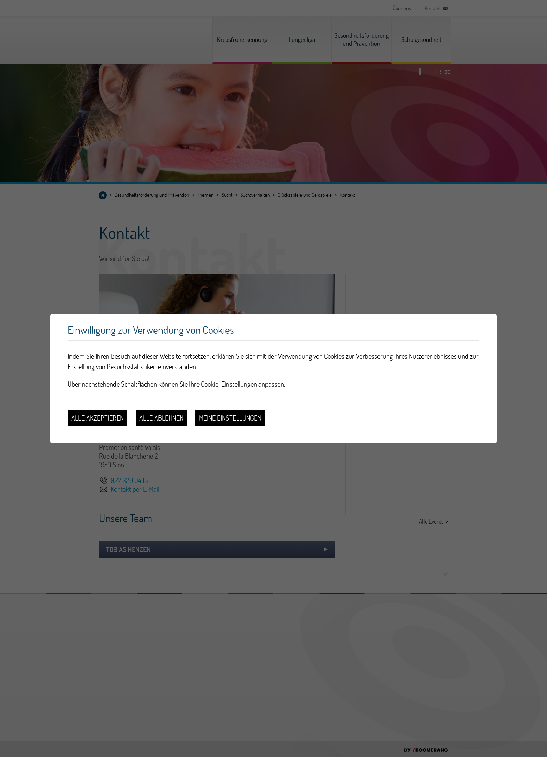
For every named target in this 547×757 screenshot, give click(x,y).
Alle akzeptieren (97, 418)
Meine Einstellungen (230, 418)
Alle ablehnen (161, 418)
